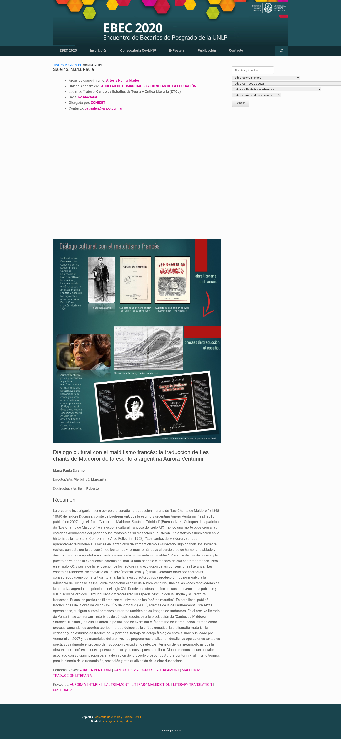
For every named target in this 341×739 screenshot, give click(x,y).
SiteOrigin (167, 730)
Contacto (236, 50)
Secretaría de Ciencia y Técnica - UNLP (118, 717)
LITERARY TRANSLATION (192, 685)
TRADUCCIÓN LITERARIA (72, 676)
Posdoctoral (87, 97)
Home (56, 65)
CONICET (98, 103)
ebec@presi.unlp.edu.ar (118, 721)
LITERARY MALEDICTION (151, 685)
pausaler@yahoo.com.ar (104, 108)
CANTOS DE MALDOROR (133, 670)
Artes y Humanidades (123, 80)
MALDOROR (62, 690)
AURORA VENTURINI (71, 65)
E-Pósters (177, 50)
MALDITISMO (192, 670)
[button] (281, 51)
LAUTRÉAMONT (166, 670)
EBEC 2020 (68, 50)
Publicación (207, 50)
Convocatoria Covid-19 (138, 50)
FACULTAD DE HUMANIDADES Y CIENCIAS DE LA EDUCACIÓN (148, 86)
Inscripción (98, 50)
